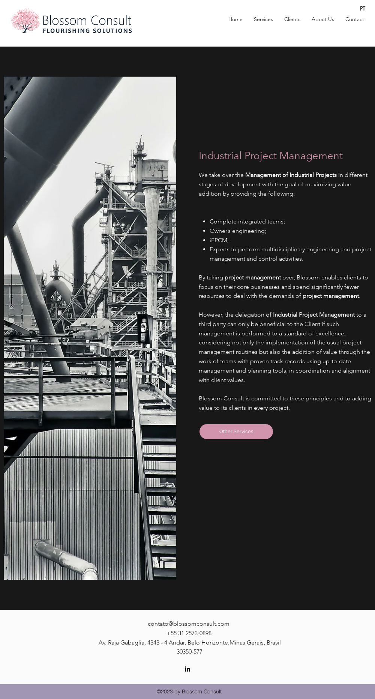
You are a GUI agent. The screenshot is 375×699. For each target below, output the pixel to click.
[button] (263, 19)
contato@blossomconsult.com (189, 623)
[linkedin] (187, 669)
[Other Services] (236, 431)
